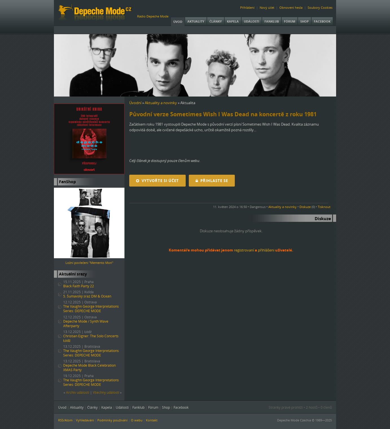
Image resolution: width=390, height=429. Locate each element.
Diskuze (305, 207)
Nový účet (267, 7)
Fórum (289, 21)
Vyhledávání (85, 420)
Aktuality (195, 21)
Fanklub (271, 21)
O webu (137, 420)
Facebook (322, 21)
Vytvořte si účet (157, 180)
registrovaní (244, 250)
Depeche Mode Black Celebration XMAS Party (89, 367)
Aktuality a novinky (161, 102)
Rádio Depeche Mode (152, 16)
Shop (304, 21)
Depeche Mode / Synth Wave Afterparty (85, 323)
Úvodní (135, 102)
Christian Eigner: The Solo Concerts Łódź (91, 338)
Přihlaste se (212, 180)
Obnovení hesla (291, 7)
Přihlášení (247, 7)
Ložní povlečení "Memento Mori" (89, 263)
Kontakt (151, 420)
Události (251, 21)
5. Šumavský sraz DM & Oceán (87, 296)
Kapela (233, 21)
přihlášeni (266, 250)
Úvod (177, 21)
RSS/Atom (65, 420)
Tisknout (324, 207)
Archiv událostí (77, 392)
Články (215, 21)
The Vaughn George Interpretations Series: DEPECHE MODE (91, 308)
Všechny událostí (106, 392)
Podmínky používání (112, 420)
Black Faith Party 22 (78, 286)
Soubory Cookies (320, 7)
